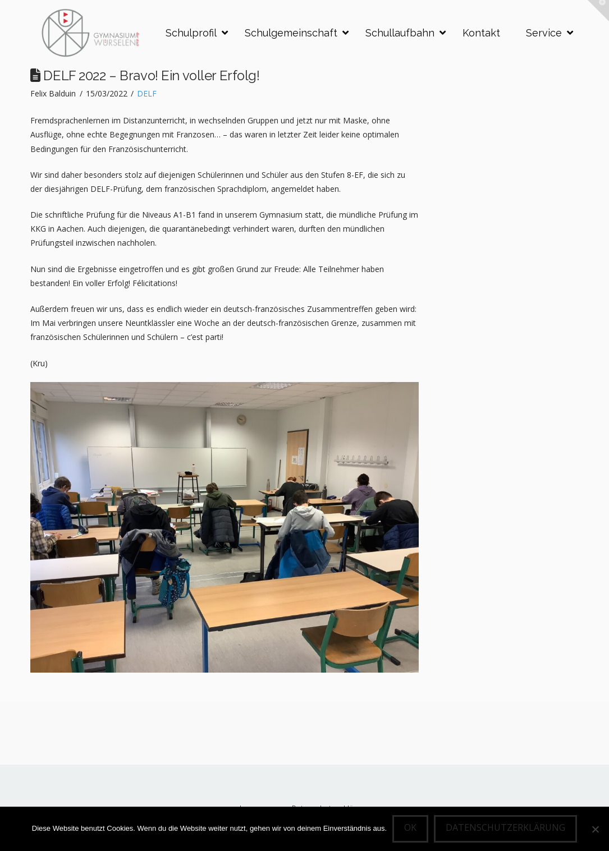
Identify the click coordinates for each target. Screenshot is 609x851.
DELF (147, 93)
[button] (598, 10)
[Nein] (595, 829)
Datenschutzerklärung (505, 827)
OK (410, 827)
